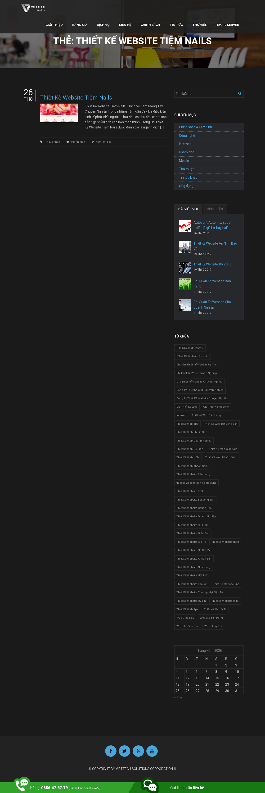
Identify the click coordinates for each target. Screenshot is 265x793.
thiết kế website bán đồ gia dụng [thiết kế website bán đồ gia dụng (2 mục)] (196, 482)
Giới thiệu (54, 25)
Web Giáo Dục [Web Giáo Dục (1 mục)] (185, 617)
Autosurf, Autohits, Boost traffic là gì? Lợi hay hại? (212, 225)
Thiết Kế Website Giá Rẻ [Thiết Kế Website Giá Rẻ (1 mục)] (191, 541)
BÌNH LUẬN (215, 209)
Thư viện (199, 25)
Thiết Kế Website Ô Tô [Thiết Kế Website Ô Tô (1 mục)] (225, 600)
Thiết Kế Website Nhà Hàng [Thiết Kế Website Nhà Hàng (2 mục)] (193, 567)
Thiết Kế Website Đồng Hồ (212, 264)
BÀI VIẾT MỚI (188, 209)
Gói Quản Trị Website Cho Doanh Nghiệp (212, 304)
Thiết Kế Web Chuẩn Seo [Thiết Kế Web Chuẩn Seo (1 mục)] (191, 432)
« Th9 (178, 697)
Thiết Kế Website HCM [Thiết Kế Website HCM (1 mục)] (225, 541)
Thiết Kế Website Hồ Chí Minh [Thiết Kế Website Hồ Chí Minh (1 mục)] (194, 550)
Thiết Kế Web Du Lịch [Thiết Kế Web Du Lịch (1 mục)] (189, 449)
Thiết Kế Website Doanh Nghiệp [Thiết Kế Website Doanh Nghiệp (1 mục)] (196, 516)
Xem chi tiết (103, 141)
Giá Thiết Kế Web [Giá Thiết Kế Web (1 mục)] (187, 406)
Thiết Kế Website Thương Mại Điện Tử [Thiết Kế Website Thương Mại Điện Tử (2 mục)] (199, 592)
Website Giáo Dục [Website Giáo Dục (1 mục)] (187, 626)
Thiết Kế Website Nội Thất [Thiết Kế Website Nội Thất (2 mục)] (192, 575)
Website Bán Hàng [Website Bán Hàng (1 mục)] (211, 617)
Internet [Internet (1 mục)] (181, 415)
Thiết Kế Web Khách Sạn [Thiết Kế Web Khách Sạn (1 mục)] (191, 466)
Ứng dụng (186, 186)
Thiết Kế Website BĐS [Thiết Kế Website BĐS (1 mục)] (189, 491)
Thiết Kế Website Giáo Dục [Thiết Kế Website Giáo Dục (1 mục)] (192, 533)
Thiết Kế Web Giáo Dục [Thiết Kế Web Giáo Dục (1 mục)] (223, 449)
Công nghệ (187, 135)
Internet (185, 144)
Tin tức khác (52, 141)
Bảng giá (79, 25)
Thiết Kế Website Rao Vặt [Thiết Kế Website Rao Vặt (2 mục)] (191, 584)
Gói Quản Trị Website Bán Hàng (212, 283)
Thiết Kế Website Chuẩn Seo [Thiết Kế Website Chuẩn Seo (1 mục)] (194, 508)
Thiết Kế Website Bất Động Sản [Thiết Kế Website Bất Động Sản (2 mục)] (195, 499)
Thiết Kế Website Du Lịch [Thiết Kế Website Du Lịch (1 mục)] (192, 525)
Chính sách (150, 25)
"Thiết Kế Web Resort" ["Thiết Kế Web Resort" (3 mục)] (189, 347)
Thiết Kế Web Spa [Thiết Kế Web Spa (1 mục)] (187, 609)
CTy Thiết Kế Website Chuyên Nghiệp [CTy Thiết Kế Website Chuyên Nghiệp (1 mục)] (199, 381)
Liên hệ (125, 25)
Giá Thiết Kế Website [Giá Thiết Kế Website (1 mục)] (216, 406)
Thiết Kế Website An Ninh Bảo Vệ (215, 246)
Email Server (228, 25)
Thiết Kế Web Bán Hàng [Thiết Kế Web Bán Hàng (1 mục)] (206, 415)
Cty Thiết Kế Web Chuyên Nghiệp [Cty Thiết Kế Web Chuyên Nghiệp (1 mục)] (196, 373)
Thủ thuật (186, 169)
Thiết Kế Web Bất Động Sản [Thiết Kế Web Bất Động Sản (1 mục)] (221, 423)
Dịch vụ (103, 25)
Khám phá (186, 152)
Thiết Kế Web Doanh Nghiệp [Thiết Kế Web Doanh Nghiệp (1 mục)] (193, 440)
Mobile (184, 161)
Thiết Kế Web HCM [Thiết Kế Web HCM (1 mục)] (187, 457)
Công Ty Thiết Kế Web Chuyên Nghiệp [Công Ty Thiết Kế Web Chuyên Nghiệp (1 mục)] (200, 390)
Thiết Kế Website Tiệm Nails (76, 97)
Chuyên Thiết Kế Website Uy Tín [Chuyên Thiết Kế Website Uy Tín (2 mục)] (196, 364)
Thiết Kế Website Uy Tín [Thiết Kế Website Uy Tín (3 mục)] (191, 600)
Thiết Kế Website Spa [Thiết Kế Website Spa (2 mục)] (226, 584)
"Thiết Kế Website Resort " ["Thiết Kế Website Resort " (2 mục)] (192, 356)
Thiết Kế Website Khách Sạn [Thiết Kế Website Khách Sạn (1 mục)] (193, 558)
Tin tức (176, 25)
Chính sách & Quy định (195, 127)
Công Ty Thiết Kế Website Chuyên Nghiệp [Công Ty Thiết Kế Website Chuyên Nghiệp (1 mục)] (202, 398)
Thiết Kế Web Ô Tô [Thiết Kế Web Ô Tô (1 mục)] (215, 609)
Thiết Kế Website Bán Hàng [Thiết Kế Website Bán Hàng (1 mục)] (193, 474)
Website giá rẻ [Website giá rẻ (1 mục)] (213, 626)
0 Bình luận (78, 141)
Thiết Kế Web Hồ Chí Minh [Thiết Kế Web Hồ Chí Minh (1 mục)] (221, 457)
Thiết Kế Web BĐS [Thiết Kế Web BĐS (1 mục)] (187, 423)
